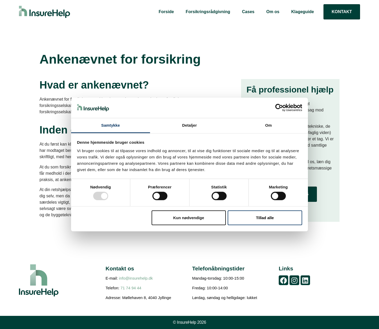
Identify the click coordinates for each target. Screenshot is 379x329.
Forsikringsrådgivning (208, 11)
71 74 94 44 (131, 288)
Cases (248, 11)
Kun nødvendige (188, 217)
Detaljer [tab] (189, 125)
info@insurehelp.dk (136, 278)
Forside (166, 11)
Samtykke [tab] (110, 125)
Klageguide (302, 11)
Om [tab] (268, 125)
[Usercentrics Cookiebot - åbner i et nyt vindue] (279, 108)
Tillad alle (265, 217)
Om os (273, 11)
